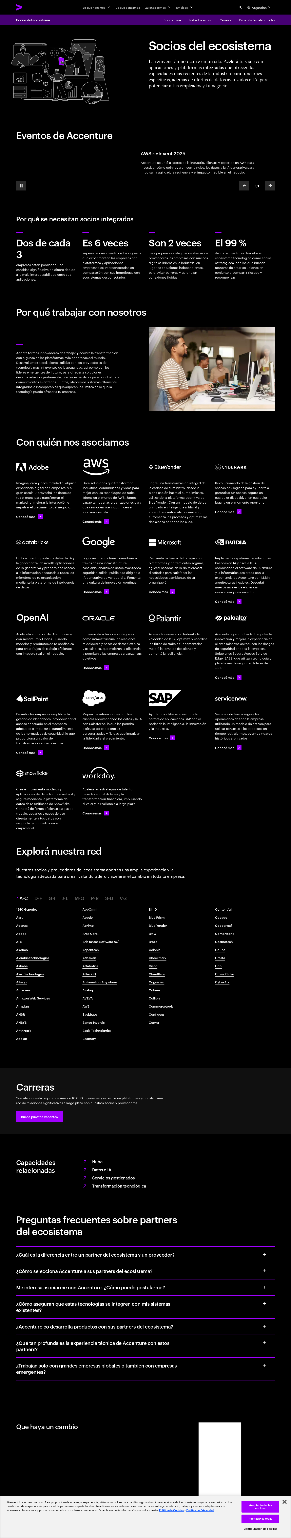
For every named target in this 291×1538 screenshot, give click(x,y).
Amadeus (23, 990)
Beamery (89, 1038)
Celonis (154, 949)
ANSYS (21, 1022)
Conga (154, 1022)
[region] (145, 1517)
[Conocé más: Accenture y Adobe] (29, 516)
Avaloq (87, 990)
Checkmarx (157, 957)
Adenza (22, 925)
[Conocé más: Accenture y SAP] (162, 738)
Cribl (218, 966)
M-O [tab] (79, 898)
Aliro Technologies (30, 974)
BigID (153, 909)
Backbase (89, 1014)
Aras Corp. (90, 933)
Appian (21, 1038)
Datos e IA (101, 1169)
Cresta (220, 957)
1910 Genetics (26, 909)
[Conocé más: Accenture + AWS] (95, 521)
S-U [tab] (109, 898)
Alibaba (21, 966)
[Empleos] (185, 7)
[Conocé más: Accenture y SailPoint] (29, 752)
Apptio (87, 917)
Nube (97, 1161)
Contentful (223, 909)
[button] (39, 1116)
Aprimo (88, 925)
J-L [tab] (65, 898)
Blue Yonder (158, 925)
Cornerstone (224, 933)
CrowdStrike (224, 974)
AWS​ (86, 1006)
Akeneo (22, 949)
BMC (152, 933)
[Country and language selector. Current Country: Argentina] (259, 7)
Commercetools (161, 1006)
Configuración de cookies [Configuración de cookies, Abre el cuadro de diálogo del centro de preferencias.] (260, 1528)
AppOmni (89, 909)
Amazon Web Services (33, 998)
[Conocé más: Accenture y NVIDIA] (228, 601)
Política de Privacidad (200, 1510)
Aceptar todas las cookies (260, 1507)
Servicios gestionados (113, 1177)
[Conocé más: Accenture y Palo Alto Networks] (228, 677)
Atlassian (89, 957)
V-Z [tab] (123, 898)
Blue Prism (157, 917)
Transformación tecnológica (119, 1186)
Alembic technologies (32, 957)
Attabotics (90, 966)
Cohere (154, 990)
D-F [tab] (38, 898)
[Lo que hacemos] (97, 7)
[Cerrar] (284, 1501)
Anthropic (23, 1030)
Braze (153, 941)
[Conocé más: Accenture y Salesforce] (95, 747)
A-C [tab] (24, 898)
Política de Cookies (171, 1510)
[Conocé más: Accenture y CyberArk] (228, 512)
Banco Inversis (93, 1022)
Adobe (21, 933)
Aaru (19, 917)
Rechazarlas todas (260, 1518)
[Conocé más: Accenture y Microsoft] (162, 591)
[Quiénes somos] (158, 7)
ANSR (20, 1014)
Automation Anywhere (99, 982)
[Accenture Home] (28, 7)
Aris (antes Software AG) (100, 941)
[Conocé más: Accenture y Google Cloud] (95, 591)
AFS (19, 941)
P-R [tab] (95, 898)
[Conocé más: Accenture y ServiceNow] (228, 747)
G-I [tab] (51, 898)
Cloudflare (157, 974)
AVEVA (87, 998)
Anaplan (22, 1006)
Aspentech (90, 949)
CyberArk (222, 982)
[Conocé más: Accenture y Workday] (95, 813)
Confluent (156, 1014)
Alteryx (21, 982)
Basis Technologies (96, 1030)
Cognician (156, 982)
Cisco (153, 966)
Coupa (220, 949)
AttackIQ (89, 974)
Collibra (154, 998)
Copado (221, 917)
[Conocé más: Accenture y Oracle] (95, 667)
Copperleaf (223, 925)
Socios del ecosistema (33, 20)
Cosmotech (224, 941)
